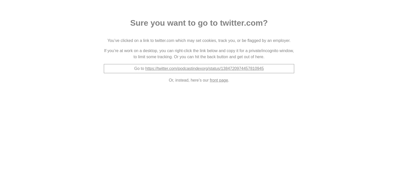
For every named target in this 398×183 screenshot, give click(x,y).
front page (219, 80)
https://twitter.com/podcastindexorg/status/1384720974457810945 (204, 68)
